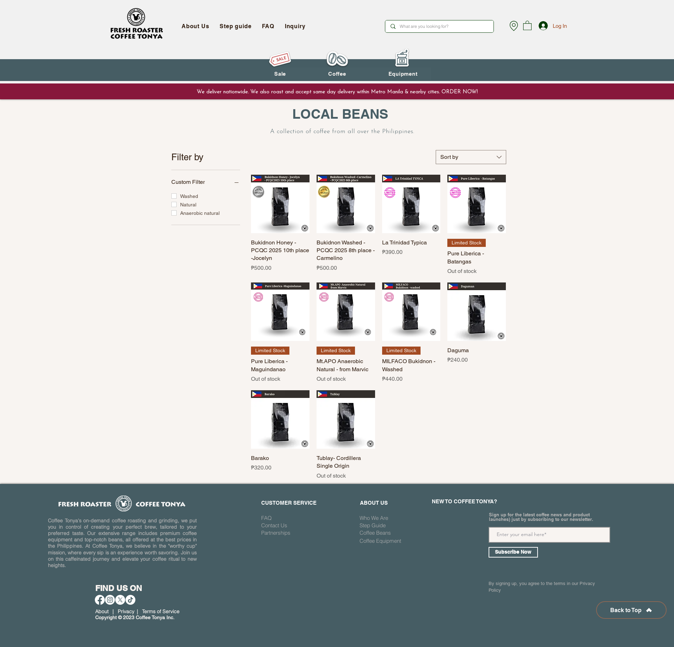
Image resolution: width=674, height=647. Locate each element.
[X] (120, 600)
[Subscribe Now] (513, 552)
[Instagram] (110, 600)
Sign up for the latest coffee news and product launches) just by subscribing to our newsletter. (541, 517)
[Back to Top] (631, 610)
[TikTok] (130, 600)
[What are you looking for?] (439, 26)
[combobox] (471, 157)
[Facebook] (100, 600)
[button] (527, 25)
